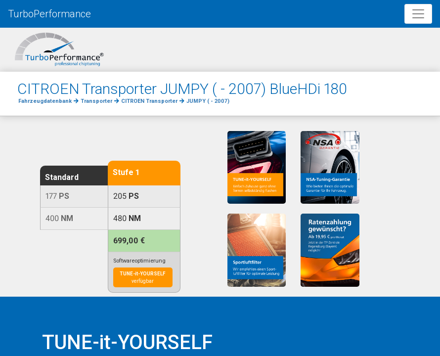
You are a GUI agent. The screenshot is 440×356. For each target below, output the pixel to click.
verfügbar (143, 277)
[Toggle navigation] (418, 14)
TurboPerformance (49, 14)
